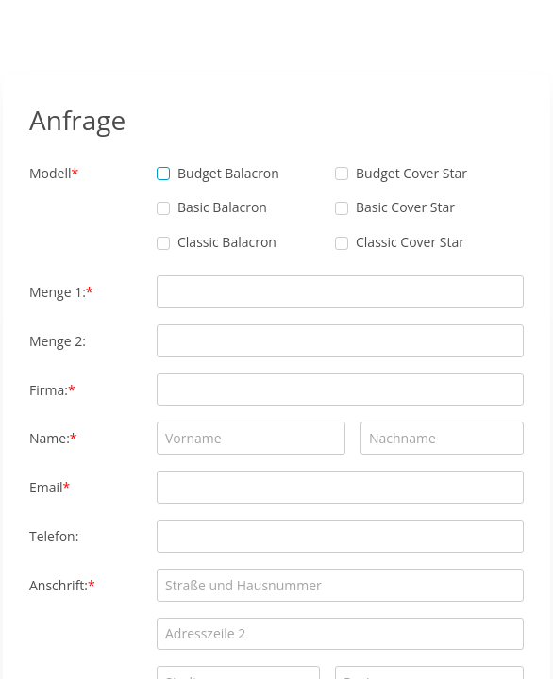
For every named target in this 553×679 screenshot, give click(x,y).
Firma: (48, 390)
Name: (49, 438)
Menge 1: (57, 292)
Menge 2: (57, 341)
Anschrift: (58, 585)
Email (46, 487)
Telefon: (53, 536)
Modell (50, 173)
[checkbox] (163, 173)
